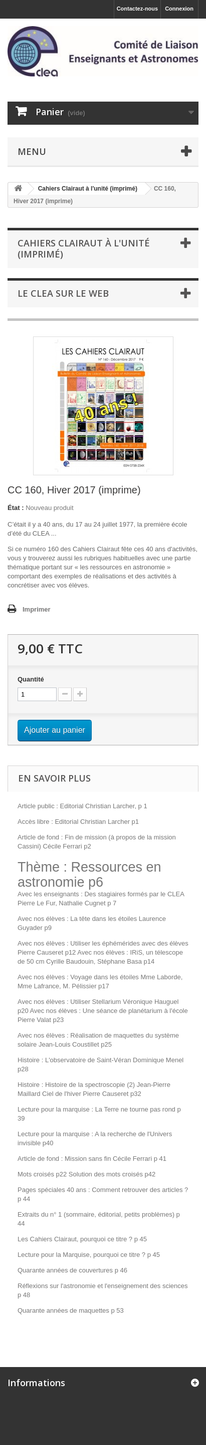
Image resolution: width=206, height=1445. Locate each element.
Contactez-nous (137, 9)
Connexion (179, 9)
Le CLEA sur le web (63, 293)
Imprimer (37, 609)
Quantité (31, 679)
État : (16, 508)
